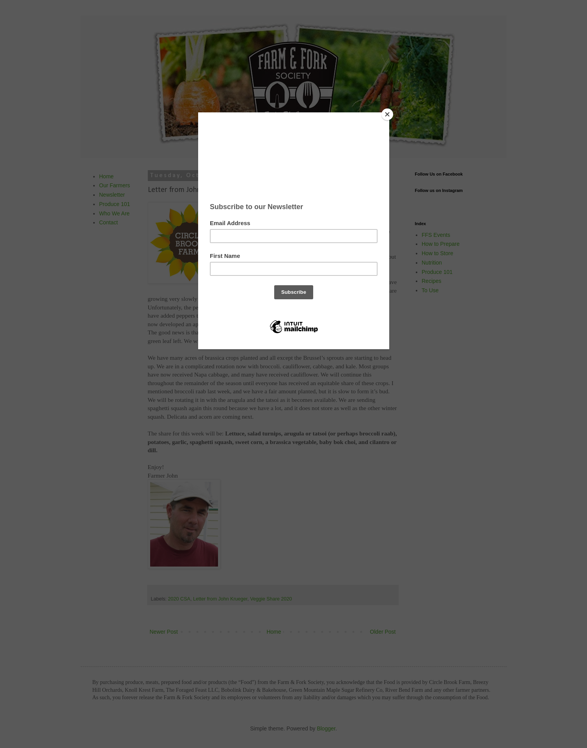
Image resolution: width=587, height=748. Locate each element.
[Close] (387, 114)
